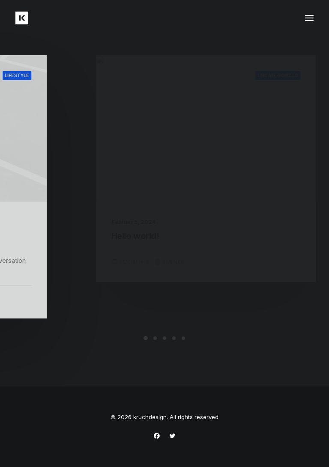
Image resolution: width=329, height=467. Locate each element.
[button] (309, 18)
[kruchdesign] (21, 18)
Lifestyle (52, 75)
